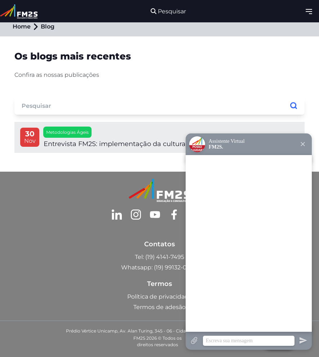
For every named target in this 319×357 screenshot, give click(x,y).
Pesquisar (168, 11)
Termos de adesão (159, 307)
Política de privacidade (159, 296)
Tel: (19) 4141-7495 (159, 257)
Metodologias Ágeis (67, 132)
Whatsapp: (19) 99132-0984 (159, 267)
